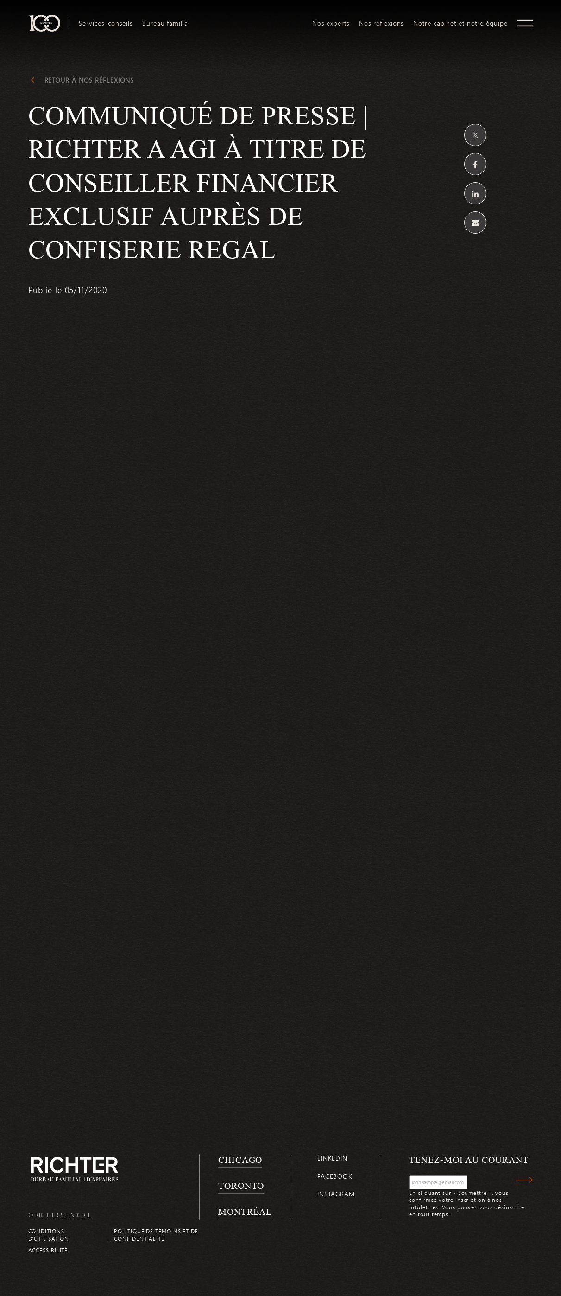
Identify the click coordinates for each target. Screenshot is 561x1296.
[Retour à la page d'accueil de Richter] (74, 1168)
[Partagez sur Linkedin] (475, 193)
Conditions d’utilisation (48, 1234)
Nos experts (331, 23)
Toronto (241, 1186)
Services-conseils (106, 23)
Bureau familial (166, 23)
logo (251, 18)
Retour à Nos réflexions (89, 80)
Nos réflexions (381, 23)
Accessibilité (48, 1250)
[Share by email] (475, 222)
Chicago (240, 1160)
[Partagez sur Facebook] (475, 164)
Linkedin (332, 1158)
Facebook (335, 1176)
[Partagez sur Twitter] (475, 135)
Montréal (245, 1212)
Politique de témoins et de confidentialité (156, 1234)
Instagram (336, 1193)
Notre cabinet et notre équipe (460, 23)
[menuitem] (106, 23)
